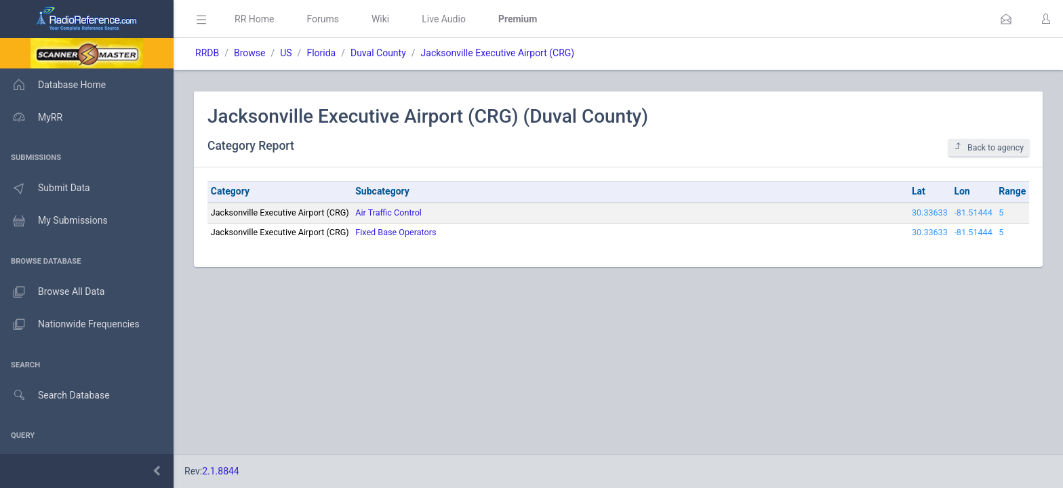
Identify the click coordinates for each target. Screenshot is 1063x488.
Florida (321, 52)
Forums (322, 19)
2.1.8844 (220, 471)
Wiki (380, 19)
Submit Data (45, 188)
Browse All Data (52, 292)
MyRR (31, 117)
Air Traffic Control (388, 212)
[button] (1006, 19)
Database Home (53, 85)
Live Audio (444, 19)
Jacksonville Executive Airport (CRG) (498, 52)
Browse (249, 52)
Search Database (55, 395)
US (286, 52)
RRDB (207, 52)
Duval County (378, 52)
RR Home (254, 19)
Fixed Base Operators (395, 232)
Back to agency (989, 147)
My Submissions (54, 221)
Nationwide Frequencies (70, 325)
